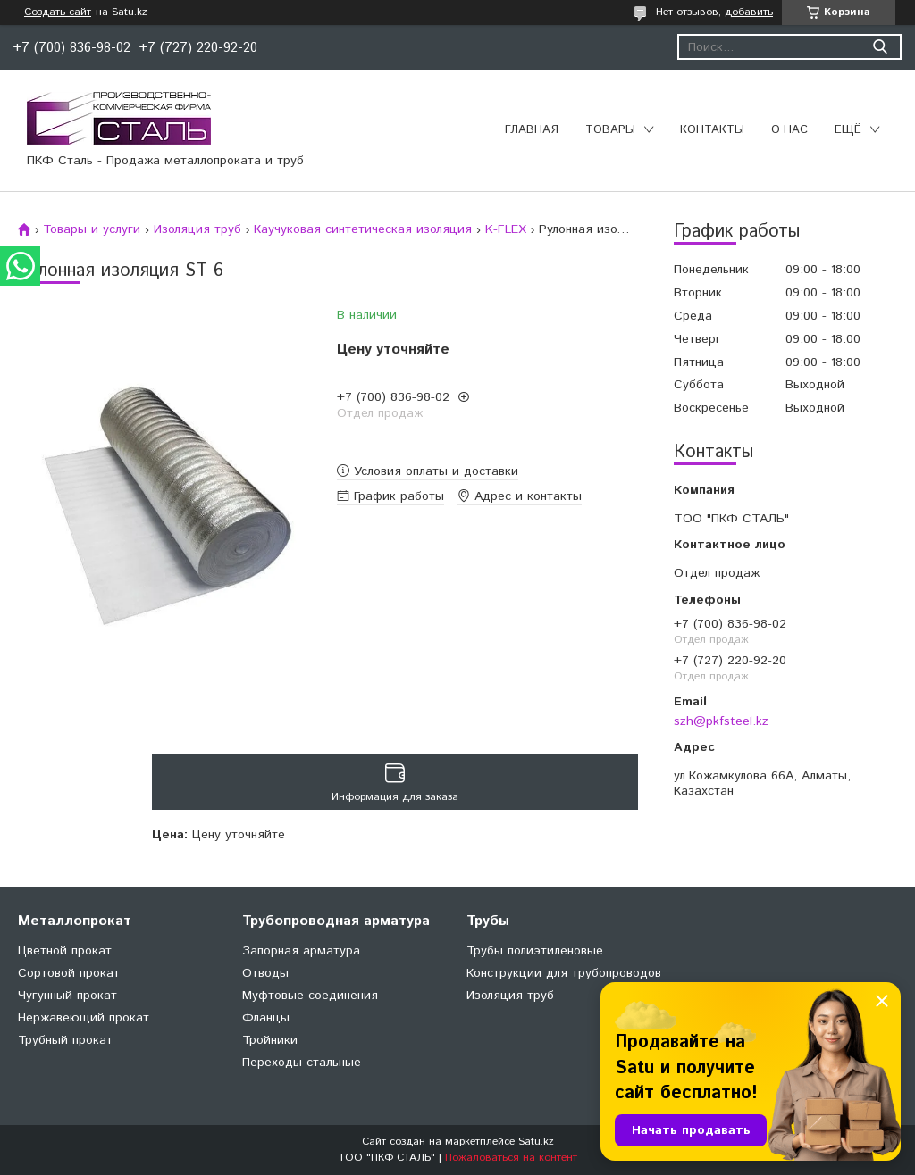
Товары (610, 129)
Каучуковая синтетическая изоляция (363, 229)
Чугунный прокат (67, 995)
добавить (749, 12)
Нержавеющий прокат (83, 1018)
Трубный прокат (65, 1040)
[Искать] (880, 47)
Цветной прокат (65, 951)
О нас (789, 129)
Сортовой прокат (69, 973)
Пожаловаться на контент (511, 1157)
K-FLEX (505, 229)
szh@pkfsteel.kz (721, 721)
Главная (531, 129)
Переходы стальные (301, 1062)
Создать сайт (57, 12)
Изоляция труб (197, 229)
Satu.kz (536, 1141)
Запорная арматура (301, 951)
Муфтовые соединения (310, 995)
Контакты (712, 129)
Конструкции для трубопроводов (563, 973)
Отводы (265, 973)
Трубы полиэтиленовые (534, 951)
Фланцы (266, 1018)
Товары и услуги (91, 229)
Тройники (270, 1040)
